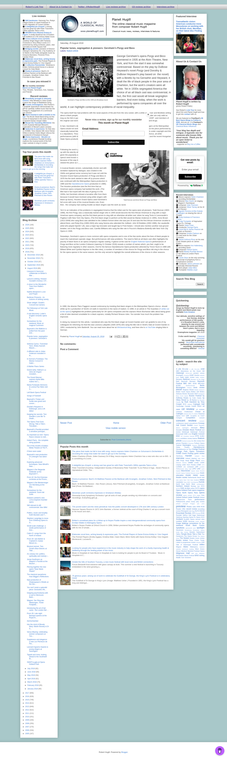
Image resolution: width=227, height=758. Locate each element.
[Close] (148, 114)
